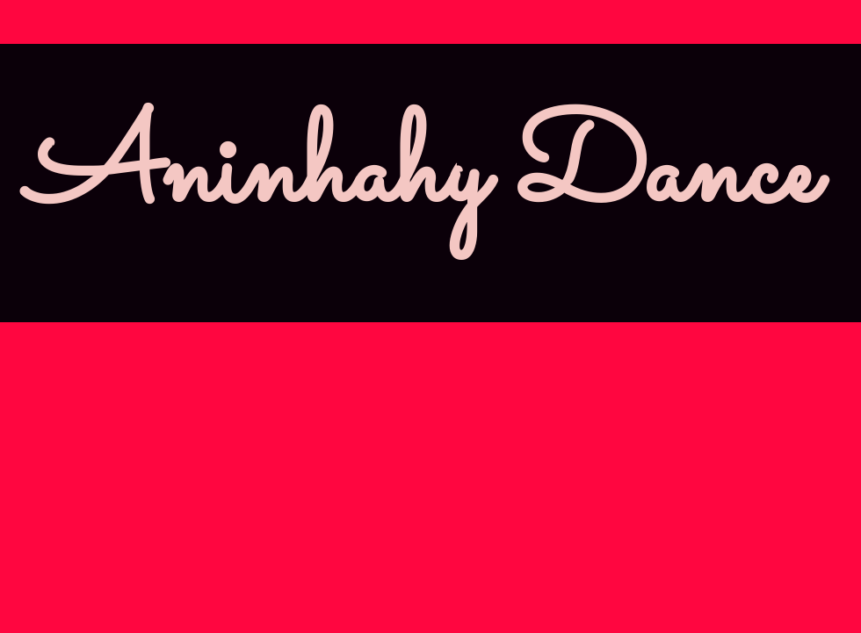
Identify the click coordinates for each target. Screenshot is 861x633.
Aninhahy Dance (421, 175)
